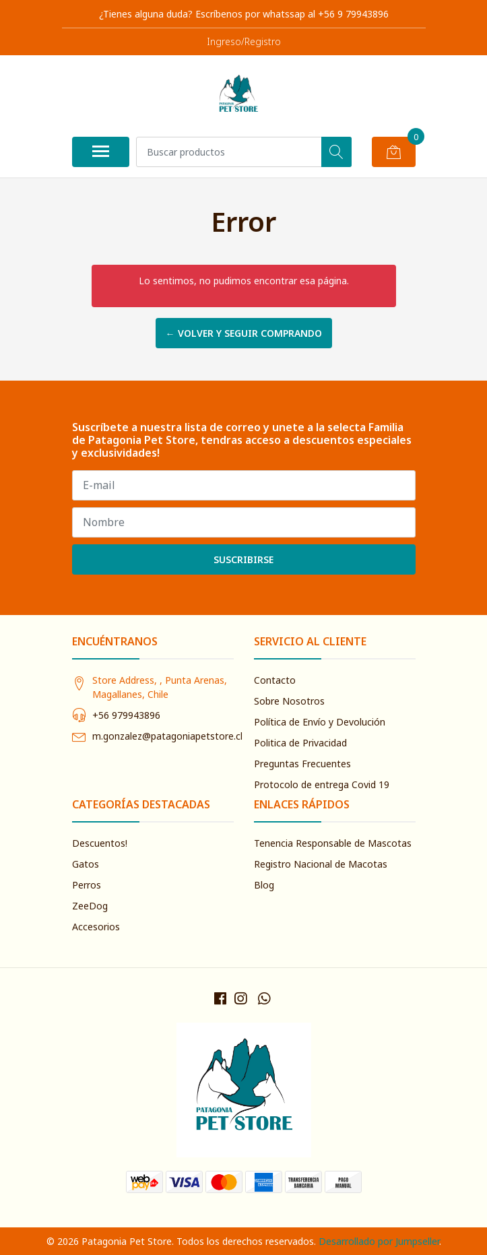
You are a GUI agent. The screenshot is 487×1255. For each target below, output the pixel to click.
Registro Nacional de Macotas (320, 864)
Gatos (85, 864)
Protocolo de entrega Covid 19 (321, 784)
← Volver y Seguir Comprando (244, 333)
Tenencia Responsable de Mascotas (333, 843)
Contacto (275, 680)
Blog (264, 884)
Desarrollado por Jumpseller (379, 1241)
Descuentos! (99, 843)
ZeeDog (90, 905)
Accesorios (96, 926)
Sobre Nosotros (289, 701)
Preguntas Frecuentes (302, 763)
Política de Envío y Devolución (319, 721)
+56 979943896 (126, 715)
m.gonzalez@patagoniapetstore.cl (167, 736)
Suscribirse (243, 559)
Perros (86, 884)
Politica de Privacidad (300, 742)
